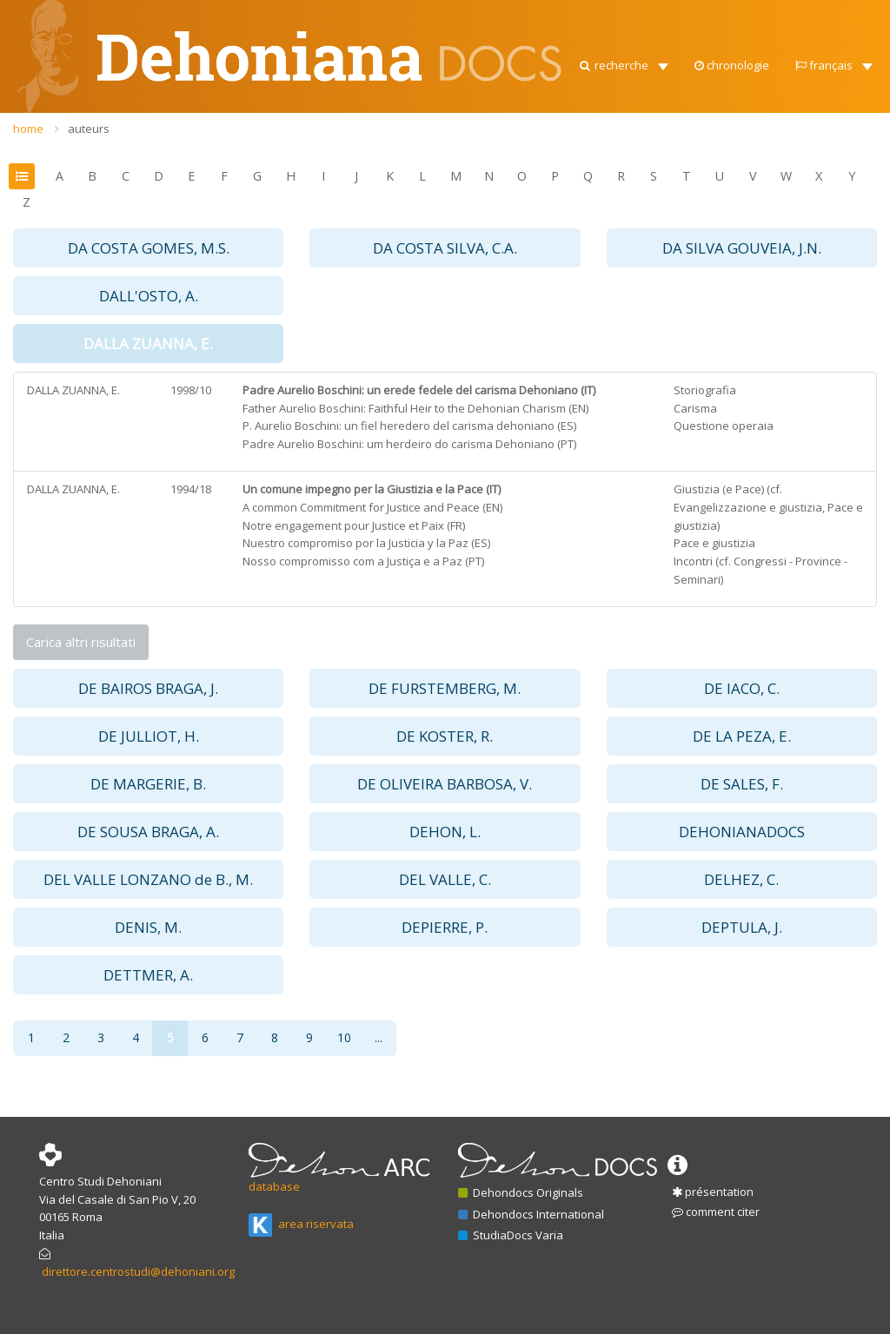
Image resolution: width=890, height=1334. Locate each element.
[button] (622, 60)
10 (344, 1037)
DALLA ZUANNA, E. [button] (148, 343)
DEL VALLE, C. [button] (445, 879)
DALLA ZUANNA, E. (73, 390)
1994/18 (190, 489)
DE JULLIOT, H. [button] (148, 736)
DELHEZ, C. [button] (741, 879)
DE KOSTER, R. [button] (444, 736)
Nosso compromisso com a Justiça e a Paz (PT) (363, 561)
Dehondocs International (531, 1214)
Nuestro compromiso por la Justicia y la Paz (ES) (366, 543)
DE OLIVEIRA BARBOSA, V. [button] (444, 784)
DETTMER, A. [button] (148, 975)
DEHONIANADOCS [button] (742, 832)
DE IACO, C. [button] (742, 688)
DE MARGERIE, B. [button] (148, 784)
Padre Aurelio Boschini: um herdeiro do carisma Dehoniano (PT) (409, 444)
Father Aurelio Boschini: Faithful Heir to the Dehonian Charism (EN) (415, 408)
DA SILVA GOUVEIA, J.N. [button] (741, 248)
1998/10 (190, 390)
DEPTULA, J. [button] (741, 927)
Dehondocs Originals (520, 1192)
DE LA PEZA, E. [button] (742, 736)
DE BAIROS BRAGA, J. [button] (148, 688)
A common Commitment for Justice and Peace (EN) (372, 507)
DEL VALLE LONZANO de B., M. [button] (148, 879)
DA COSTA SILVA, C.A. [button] (445, 248)
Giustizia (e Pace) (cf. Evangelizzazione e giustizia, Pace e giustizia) (768, 507)
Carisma (695, 408)
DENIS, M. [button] (148, 927)
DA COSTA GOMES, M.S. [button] (148, 248)
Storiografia (705, 390)
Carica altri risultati (81, 641)
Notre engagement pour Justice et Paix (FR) (353, 525)
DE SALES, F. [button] (742, 784)
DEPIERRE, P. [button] (445, 927)
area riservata (301, 1224)
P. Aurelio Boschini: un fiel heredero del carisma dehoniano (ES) (409, 425)
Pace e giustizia (714, 543)
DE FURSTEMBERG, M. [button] (445, 688)
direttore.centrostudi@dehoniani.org (138, 1271)
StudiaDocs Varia (510, 1235)
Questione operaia (724, 425)
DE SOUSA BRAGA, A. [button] (148, 832)
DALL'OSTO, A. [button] (148, 296)
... (378, 1037)
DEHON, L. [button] (445, 832)
